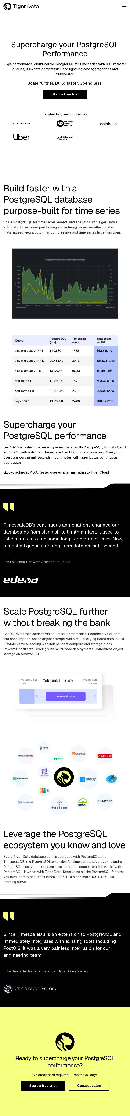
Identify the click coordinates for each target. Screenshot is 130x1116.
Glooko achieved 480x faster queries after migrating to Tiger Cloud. (56, 472)
